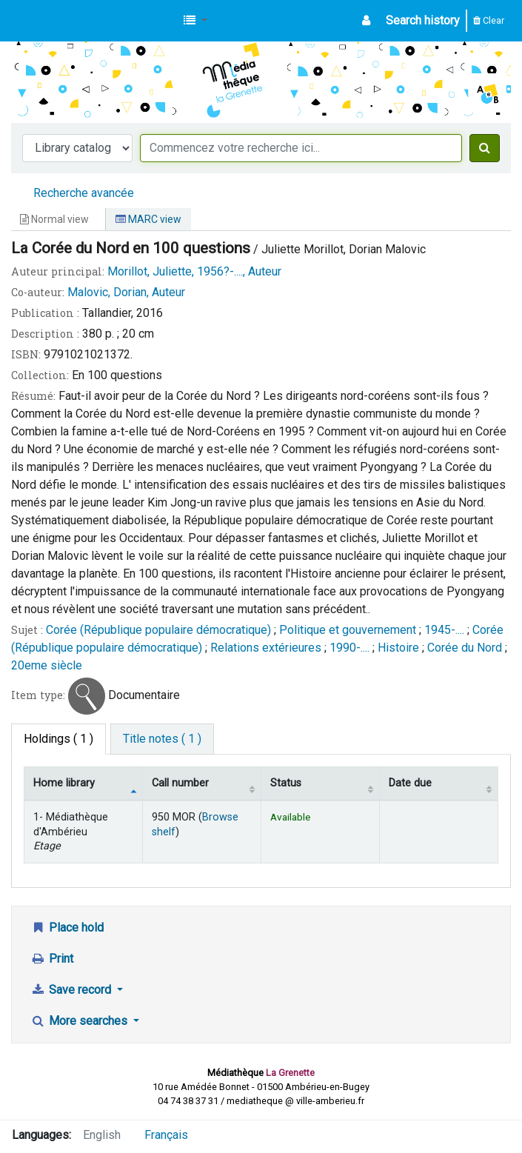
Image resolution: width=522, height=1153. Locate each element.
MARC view (148, 219)
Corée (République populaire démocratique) (158, 630)
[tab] (162, 739)
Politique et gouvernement (347, 630)
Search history (423, 20)
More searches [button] (80, 1021)
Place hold (67, 927)
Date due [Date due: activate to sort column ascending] (410, 783)
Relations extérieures (265, 648)
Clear (488, 20)
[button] (195, 21)
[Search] (484, 148)
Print (51, 959)
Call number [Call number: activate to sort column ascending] (180, 783)
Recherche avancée (83, 193)
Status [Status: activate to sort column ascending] (285, 783)
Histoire (398, 648)
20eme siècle (46, 665)
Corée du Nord (464, 648)
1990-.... (349, 648)
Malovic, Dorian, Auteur (126, 292)
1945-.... (444, 630)
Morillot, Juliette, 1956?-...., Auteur (194, 271)
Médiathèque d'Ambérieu (49, 21)
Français (166, 1135)
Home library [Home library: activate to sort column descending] (64, 783)
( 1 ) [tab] (58, 739)
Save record (72, 990)
